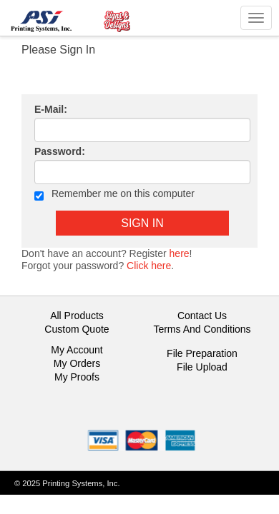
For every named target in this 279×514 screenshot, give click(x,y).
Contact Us (202, 315)
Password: (59, 151)
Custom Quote (76, 329)
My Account (76, 350)
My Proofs (76, 377)
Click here (149, 265)
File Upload (202, 367)
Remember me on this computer (114, 194)
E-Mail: (50, 109)
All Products (77, 315)
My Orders (77, 363)
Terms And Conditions (201, 329)
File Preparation (202, 353)
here (180, 253)
